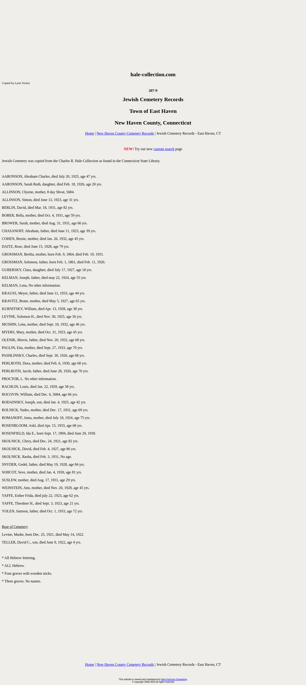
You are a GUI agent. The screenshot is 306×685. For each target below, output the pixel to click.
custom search (164, 149)
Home (89, 133)
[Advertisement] (153, 36)
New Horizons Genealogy (174, 679)
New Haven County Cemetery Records (125, 133)
